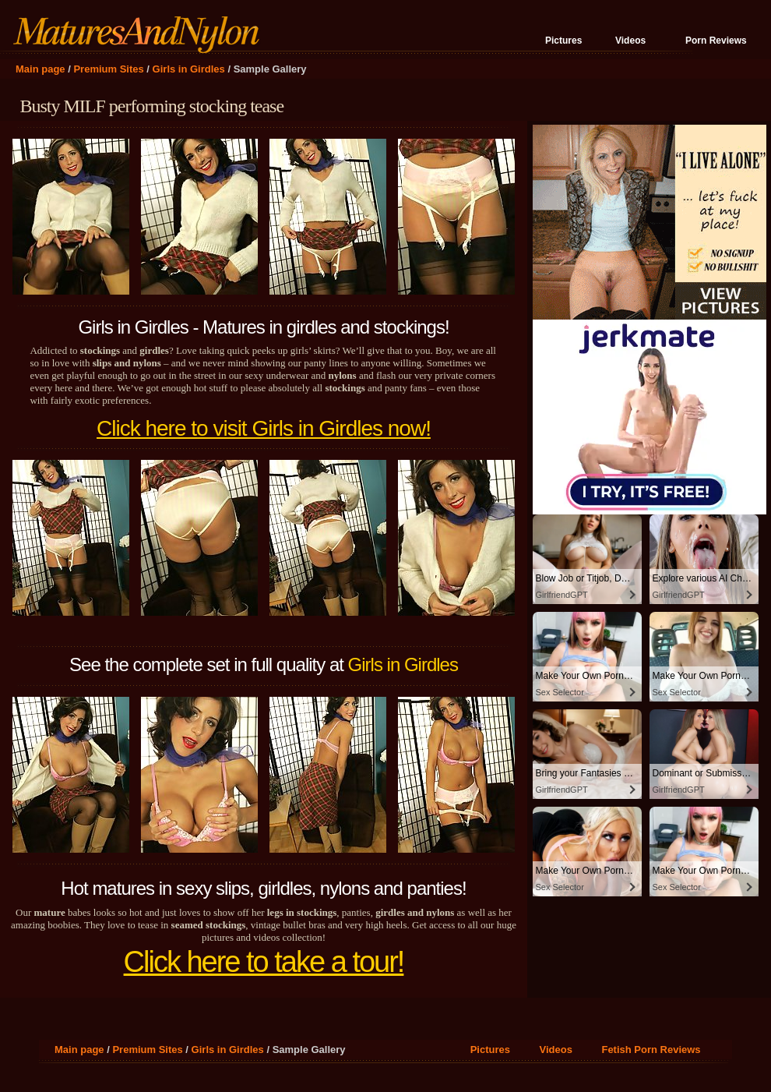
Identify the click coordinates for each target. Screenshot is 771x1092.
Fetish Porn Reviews (650, 1049)
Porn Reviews (716, 40)
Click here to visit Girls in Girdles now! (264, 428)
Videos (630, 40)
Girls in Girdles (189, 69)
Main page (40, 69)
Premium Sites (108, 69)
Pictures (563, 40)
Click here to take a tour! (264, 961)
